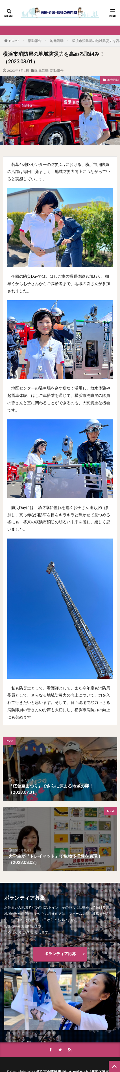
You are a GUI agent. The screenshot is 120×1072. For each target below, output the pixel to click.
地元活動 (57, 41)
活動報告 (35, 41)
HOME (14, 41)
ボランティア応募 (60, 953)
